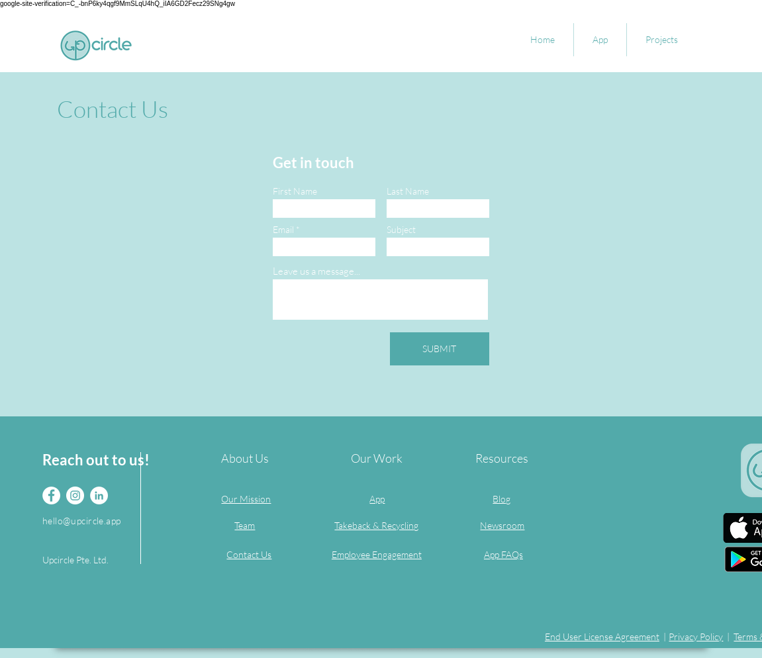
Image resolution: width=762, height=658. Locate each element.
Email (283, 229)
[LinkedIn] (99, 495)
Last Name (408, 191)
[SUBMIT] (439, 348)
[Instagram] (75, 495)
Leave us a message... (316, 271)
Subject (401, 229)
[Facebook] (51, 495)
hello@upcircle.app (81, 520)
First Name (295, 191)
